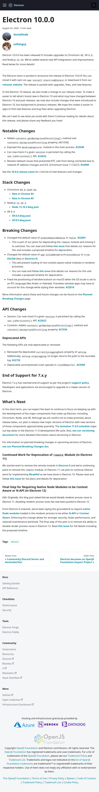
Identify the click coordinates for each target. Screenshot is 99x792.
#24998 (85, 164)
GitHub (7, 695)
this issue (59, 246)
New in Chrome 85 (23, 198)
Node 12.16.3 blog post (25, 207)
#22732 (16, 360)
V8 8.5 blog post (21, 220)
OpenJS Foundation (27, 748)
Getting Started (11, 583)
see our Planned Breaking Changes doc (25, 446)
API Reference (10, 588)
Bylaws (71, 778)
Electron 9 (31, 258)
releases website (12, 84)
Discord (8, 658)
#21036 (63, 329)
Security (6, 610)
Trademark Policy (77, 755)
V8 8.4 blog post (21, 215)
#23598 (81, 364)
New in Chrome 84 (23, 193)
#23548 (80, 147)
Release (15, 541)
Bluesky (8, 663)
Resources (8, 654)
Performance (9, 605)
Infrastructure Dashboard (18, 704)
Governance (9, 649)
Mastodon (9, 673)
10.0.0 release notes (23, 171)
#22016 (70, 287)
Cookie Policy (71, 782)
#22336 (11, 258)
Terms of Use (39, 778)
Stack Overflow (12, 677)
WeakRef (34, 474)
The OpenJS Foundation (16, 778)
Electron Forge (10, 627)
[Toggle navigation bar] (4, 5)
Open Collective (12, 699)
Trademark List (17, 759)
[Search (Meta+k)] (94, 5)
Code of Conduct (86, 778)
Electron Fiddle (10, 632)
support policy (80, 382)
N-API (72, 513)
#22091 (81, 237)
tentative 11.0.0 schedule (75, 426)
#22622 (42, 156)
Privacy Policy (56, 778)
